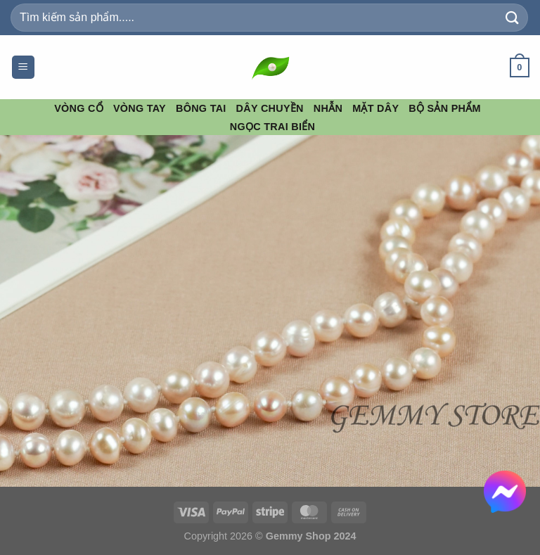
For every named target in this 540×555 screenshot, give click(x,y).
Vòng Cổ (78, 108)
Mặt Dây (375, 108)
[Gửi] (513, 17)
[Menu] (23, 67)
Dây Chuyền (270, 108)
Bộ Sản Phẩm (445, 108)
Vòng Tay (139, 108)
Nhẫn (328, 108)
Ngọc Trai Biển (272, 126)
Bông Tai (201, 108)
